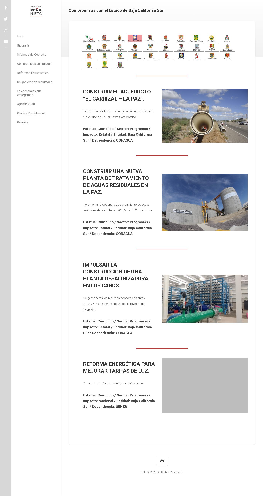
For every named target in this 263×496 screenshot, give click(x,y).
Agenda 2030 (26, 104)
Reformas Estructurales (33, 73)
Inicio (20, 36)
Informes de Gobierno (31, 54)
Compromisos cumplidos (34, 64)
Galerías (22, 122)
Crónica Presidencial (31, 113)
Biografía (23, 45)
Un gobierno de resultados (34, 82)
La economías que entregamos (29, 93)
